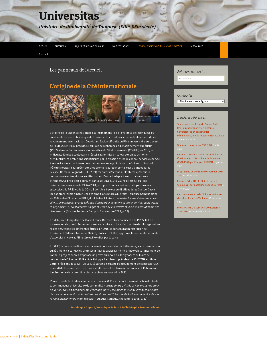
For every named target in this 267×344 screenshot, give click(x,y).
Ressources (196, 46)
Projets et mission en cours (89, 46)
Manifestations (121, 46)
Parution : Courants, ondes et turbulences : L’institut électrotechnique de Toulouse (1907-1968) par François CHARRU (200, 158)
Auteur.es (60, 46)
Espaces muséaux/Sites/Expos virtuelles (159, 46)
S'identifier (27, 336)
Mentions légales (47, 336)
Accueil (43, 46)
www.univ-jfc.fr (9, 336)
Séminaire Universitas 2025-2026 (194, 145)
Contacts (44, 54)
